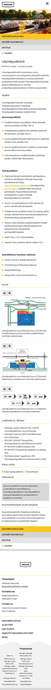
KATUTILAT (6, 48)
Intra (4, 637)
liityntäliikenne (23, 489)
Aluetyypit (7, 625)
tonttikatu (17, 498)
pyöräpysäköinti (30, 495)
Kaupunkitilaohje (11, 621)
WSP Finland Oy (9, 659)
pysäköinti (7, 498)
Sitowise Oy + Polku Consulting (25, 677)
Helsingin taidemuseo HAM (26, 667)
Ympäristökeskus (26, 684)
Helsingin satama (25, 659)
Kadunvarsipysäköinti (12, 471)
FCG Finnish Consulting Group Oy (26, 662)
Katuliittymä (31, 471)
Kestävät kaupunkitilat (12, 42)
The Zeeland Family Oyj (9, 684)
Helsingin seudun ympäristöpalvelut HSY (9, 667)
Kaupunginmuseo (25, 681)
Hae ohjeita (8, 629)
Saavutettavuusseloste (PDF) (17, 633)
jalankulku (33, 486)
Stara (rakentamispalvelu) (25, 672)
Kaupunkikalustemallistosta (16, 185)
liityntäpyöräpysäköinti (13, 492)
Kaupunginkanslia (10, 681)
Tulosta (7, 53)
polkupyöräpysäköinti (12, 495)
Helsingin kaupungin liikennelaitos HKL (25, 654)
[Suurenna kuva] (9, 293)
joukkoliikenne (9, 489)
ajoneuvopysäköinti (12, 486)
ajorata (24, 486)
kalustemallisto (11, 188)
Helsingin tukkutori (9, 678)
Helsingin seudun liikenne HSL (9, 662)
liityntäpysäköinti (32, 492)
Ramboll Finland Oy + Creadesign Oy (9, 672)
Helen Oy (10, 656)
